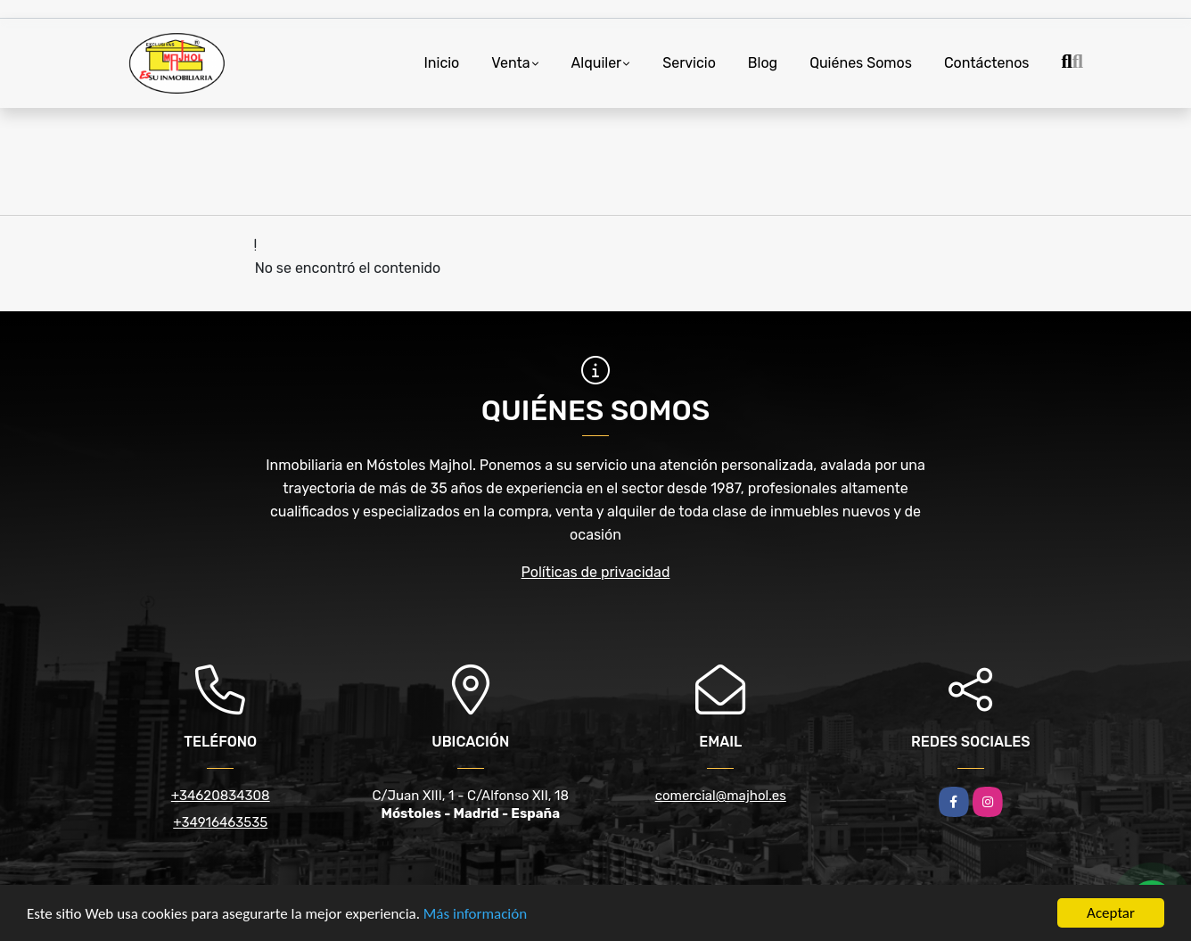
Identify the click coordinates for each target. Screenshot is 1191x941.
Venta (510, 62)
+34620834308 (220, 796)
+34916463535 (220, 822)
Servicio (689, 62)
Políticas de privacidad (596, 572)
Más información (475, 914)
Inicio (441, 62)
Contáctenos (987, 62)
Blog (762, 62)
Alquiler (596, 62)
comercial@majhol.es (720, 796)
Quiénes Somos (860, 62)
